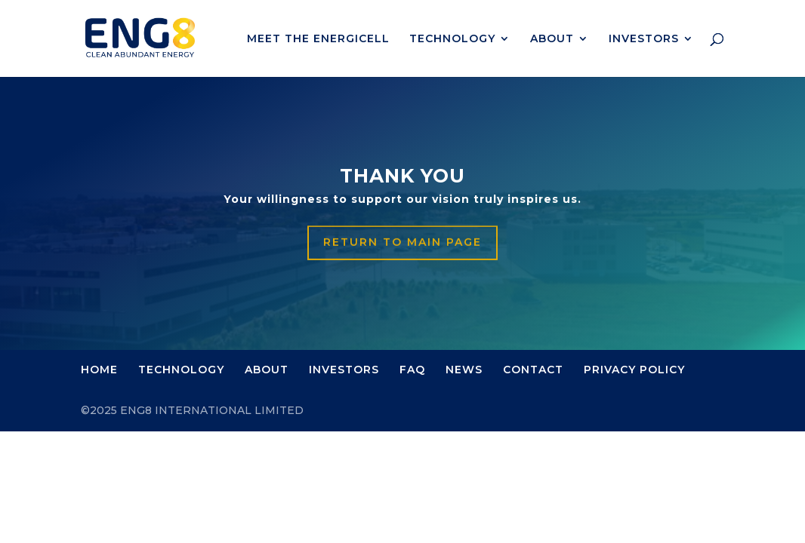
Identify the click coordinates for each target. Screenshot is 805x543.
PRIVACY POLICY (634, 369)
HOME (99, 369)
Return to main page (402, 243)
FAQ (412, 369)
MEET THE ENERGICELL (318, 39)
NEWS (464, 369)
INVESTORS (644, 39)
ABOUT (552, 39)
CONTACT (533, 369)
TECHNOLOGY (452, 39)
